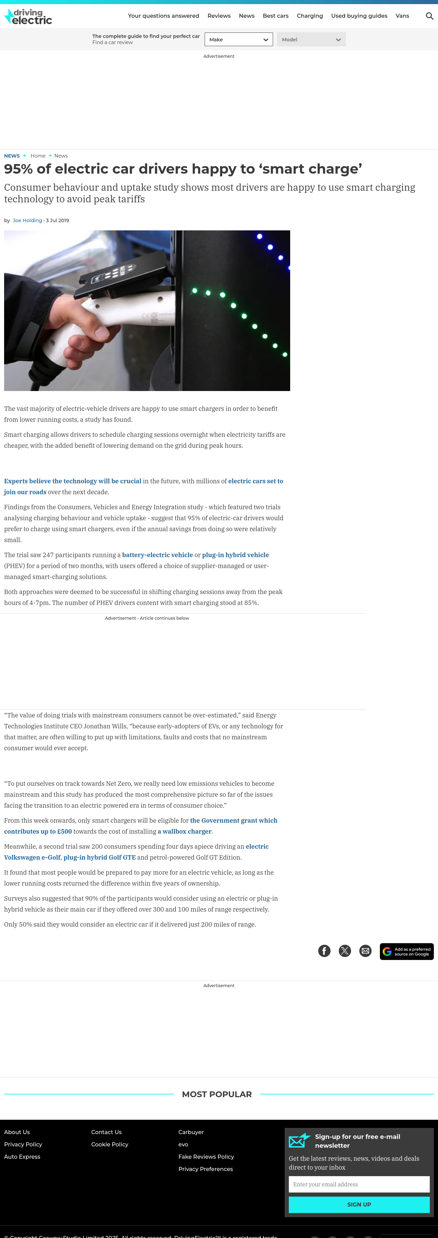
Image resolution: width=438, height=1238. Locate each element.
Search (430, 16)
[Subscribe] (359, 1162)
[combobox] (208, 39)
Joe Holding (27, 220)
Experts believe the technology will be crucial (72, 461)
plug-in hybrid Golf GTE (100, 836)
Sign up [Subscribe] (359, 1183)
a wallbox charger (185, 810)
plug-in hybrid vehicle (235, 534)
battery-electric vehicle (157, 534)
